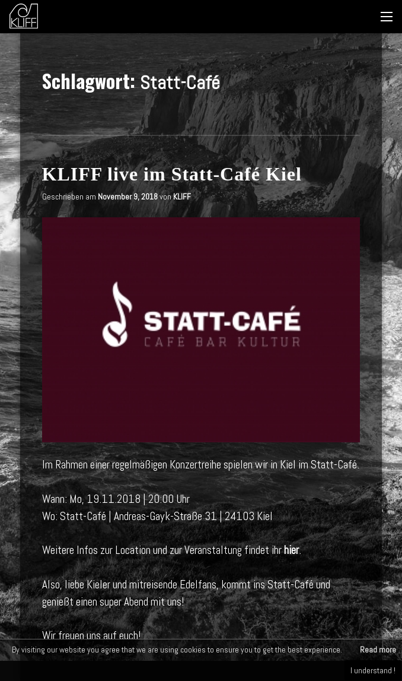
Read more (378, 649)
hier (291, 550)
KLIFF (182, 196)
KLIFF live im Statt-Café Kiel (172, 174)
